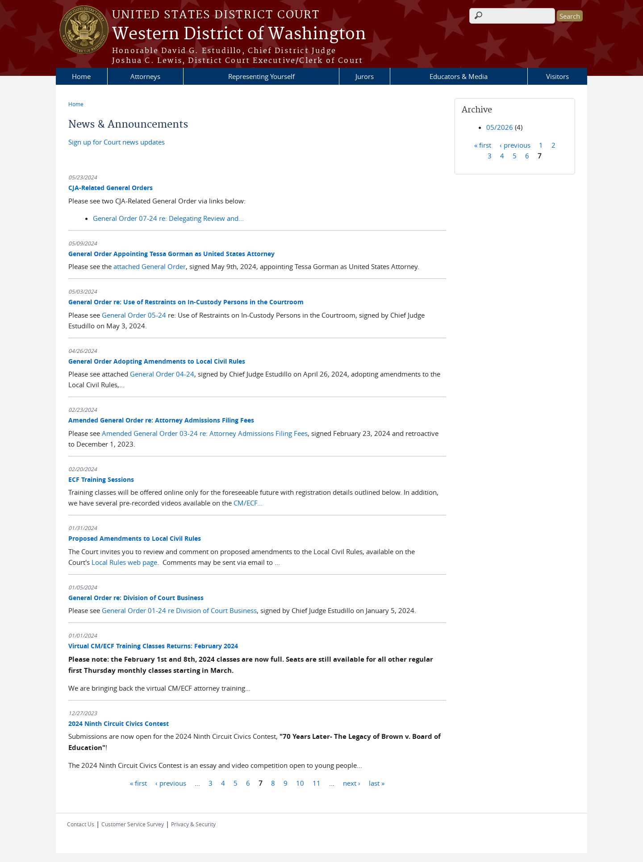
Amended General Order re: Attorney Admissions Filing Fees (161, 420)
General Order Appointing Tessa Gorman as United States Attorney (171, 253)
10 (300, 782)
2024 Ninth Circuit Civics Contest (118, 723)
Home (81, 76)
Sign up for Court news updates (116, 141)
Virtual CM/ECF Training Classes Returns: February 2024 (153, 646)
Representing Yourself (261, 76)
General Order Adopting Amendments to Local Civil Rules (156, 361)
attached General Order (149, 266)
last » (376, 782)
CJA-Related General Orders (110, 187)
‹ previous (170, 782)
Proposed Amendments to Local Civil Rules (134, 538)
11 (317, 782)
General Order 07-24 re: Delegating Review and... (168, 218)
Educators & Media (459, 76)
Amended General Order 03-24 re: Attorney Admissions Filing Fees (205, 433)
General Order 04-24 (162, 373)
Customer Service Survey (132, 824)
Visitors (557, 76)
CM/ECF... (248, 502)
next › (351, 782)
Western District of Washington (239, 34)
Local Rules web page (124, 562)
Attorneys (145, 76)
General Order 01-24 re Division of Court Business (179, 610)
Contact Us (80, 824)
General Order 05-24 (134, 315)
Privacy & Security (193, 824)
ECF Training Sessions (101, 479)
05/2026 (499, 127)
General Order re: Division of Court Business (136, 597)
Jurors (364, 76)
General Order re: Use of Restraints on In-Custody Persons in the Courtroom (186, 302)
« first (138, 782)
